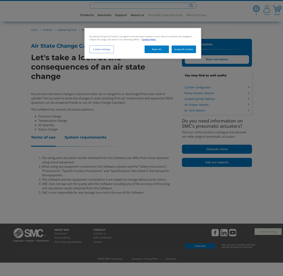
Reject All (157, 49)
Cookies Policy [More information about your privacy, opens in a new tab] (149, 39)
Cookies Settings (101, 49)
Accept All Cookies (183, 49)
